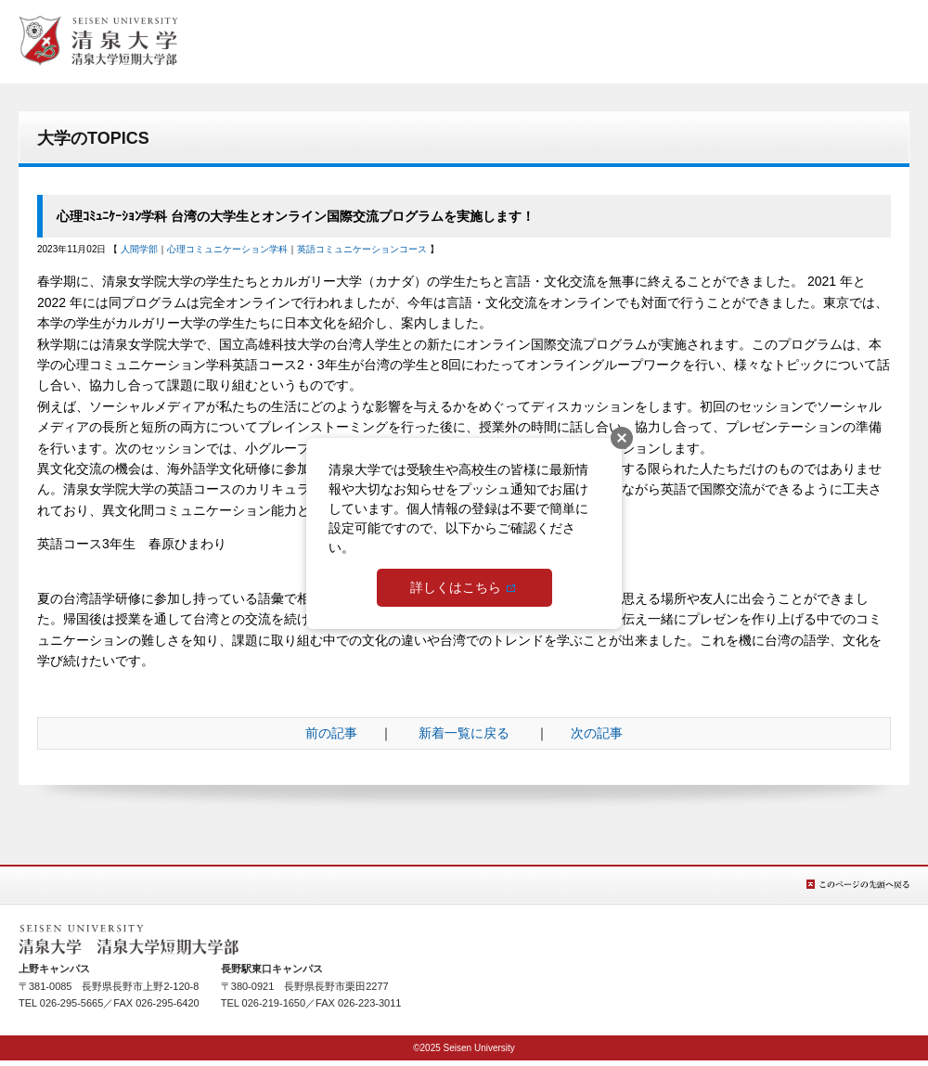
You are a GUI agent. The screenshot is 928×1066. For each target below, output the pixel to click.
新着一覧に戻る (464, 733)
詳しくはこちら (455, 587)
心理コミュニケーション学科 (227, 249)
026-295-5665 (72, 1002)
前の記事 (331, 733)
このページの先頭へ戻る (857, 885)
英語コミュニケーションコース (362, 249)
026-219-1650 (274, 1002)
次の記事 (597, 733)
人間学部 (139, 249)
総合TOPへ (98, 41)
